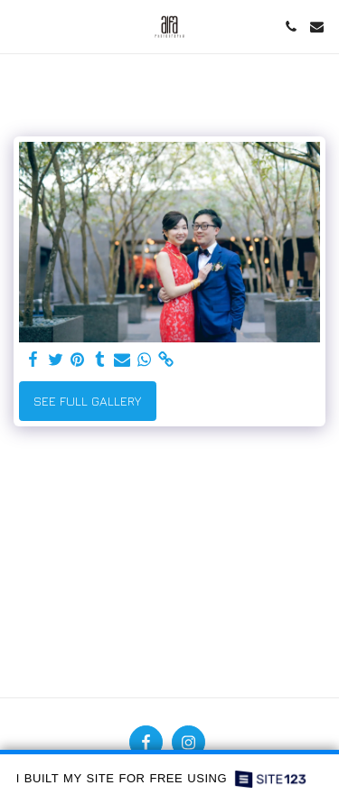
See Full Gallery (87, 400)
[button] (20, 25)
